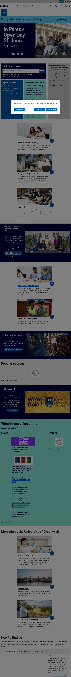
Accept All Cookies (51, 109)
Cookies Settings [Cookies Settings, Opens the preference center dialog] (19, 109)
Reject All (39, 109)
